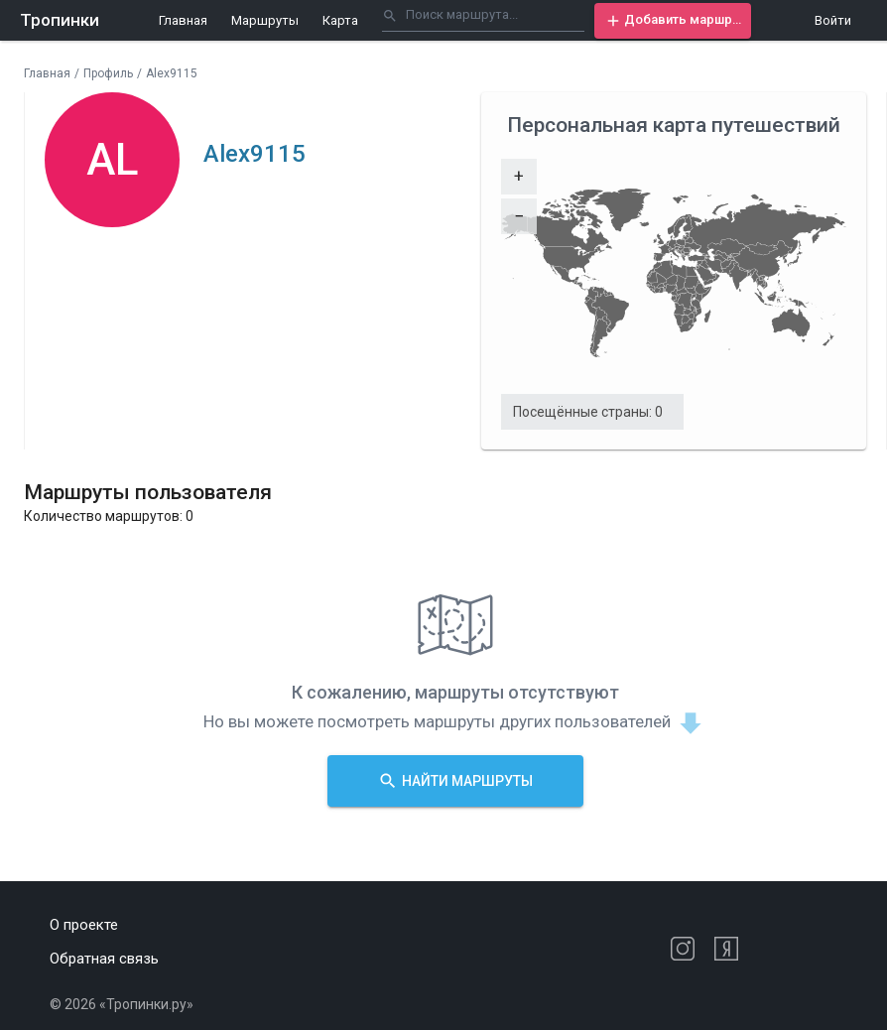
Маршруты (265, 20)
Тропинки (59, 20)
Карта (340, 20)
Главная (183, 20)
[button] (672, 21)
